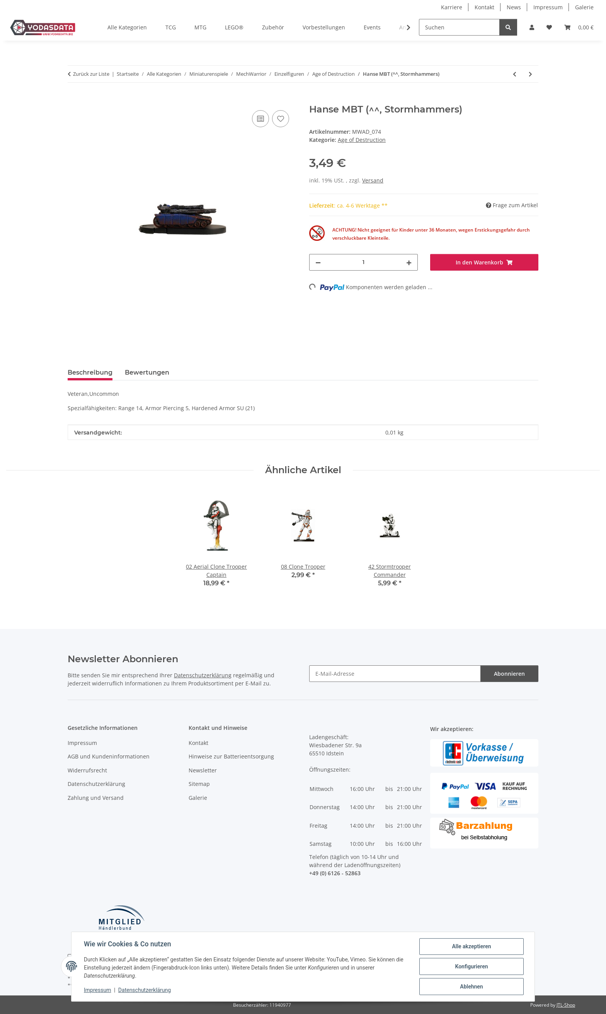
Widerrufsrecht (87, 770)
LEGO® (234, 27)
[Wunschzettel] (549, 27)
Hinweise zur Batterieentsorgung (231, 756)
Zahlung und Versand (96, 797)
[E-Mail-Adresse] (395, 673)
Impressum (97, 990)
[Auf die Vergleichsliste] (260, 118)
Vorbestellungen (324, 27)
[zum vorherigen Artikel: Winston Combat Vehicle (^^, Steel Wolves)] (515, 74)
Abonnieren (509, 673)
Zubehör (273, 27)
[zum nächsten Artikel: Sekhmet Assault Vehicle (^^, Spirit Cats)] (530, 74)
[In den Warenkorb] (74, 99)
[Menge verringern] (318, 262)
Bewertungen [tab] (147, 372)
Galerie (584, 7)
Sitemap (199, 783)
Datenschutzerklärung (144, 990)
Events (372, 27)
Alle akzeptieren (471, 946)
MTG (200, 27)
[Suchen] (459, 27)
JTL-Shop (566, 1005)
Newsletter (203, 770)
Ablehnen (471, 986)
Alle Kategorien (127, 27)
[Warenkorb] (579, 27)
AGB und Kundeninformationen (109, 756)
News (514, 7)
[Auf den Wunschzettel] (280, 118)
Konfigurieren (471, 966)
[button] (531, 27)
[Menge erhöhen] (408, 262)
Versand (372, 180)
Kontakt (484, 7)
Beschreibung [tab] (90, 372)
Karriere (451, 7)
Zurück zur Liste (91, 73)
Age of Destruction (362, 139)
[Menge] (363, 262)
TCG (170, 27)
